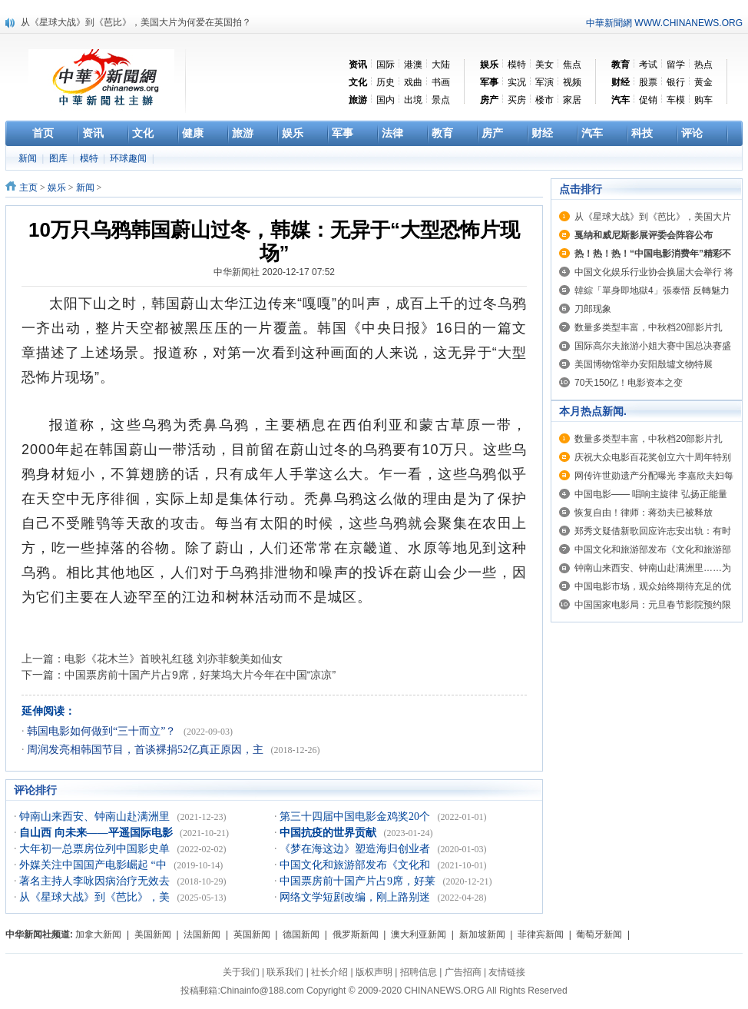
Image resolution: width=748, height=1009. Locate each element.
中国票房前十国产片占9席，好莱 (359, 881)
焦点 (572, 64)
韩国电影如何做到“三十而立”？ (103, 731)
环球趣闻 (129, 158)
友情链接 (506, 972)
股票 (648, 82)
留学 (676, 64)
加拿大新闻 (98, 934)
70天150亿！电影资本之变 (628, 382)
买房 (517, 100)
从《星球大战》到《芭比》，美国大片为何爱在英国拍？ (136, 22)
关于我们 (241, 972)
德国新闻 (301, 934)
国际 (385, 64)
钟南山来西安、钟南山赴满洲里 (96, 816)
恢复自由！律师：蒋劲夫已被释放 (643, 512)
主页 (28, 187)
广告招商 (463, 972)
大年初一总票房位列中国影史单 (96, 849)
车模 (676, 100)
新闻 (28, 158)
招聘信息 (418, 972)
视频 (572, 82)
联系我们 (284, 972)
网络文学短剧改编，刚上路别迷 (356, 897)
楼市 (544, 100)
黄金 (703, 82)
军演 (544, 82)
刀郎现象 (592, 309)
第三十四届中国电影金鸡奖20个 (356, 816)
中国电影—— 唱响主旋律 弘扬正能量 (650, 494)
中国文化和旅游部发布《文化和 (356, 865)
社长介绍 (329, 972)
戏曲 (413, 82)
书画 (441, 82)
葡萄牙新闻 (599, 934)
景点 (441, 100)
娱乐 (57, 187)
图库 (59, 158)
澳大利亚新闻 (418, 934)
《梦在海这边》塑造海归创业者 (356, 849)
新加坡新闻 (482, 934)
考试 (648, 64)
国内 (385, 100)
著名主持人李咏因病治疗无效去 (96, 881)
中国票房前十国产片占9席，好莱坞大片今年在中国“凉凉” (200, 675)
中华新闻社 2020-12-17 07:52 (274, 272)
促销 (648, 100)
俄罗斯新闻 (356, 934)
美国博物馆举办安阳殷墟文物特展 (643, 364)
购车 (703, 100)
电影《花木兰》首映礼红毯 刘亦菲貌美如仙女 (174, 658)
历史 (385, 82)
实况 (517, 82)
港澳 (413, 64)
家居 (572, 100)
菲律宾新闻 (541, 934)
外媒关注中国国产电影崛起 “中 (94, 865)
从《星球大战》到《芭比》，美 (96, 897)
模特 (517, 64)
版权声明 (374, 972)
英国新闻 (251, 934)
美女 (544, 64)
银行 (676, 82)
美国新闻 (152, 934)
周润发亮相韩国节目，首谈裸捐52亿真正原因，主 (146, 749)
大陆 (441, 64)
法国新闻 (202, 934)
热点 (703, 64)
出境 (413, 100)
